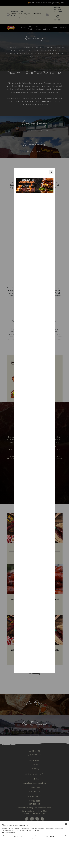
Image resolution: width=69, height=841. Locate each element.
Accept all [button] (18, 837)
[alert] (34, 831)
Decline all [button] (50, 837)
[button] (34, 833)
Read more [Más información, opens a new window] (35, 830)
